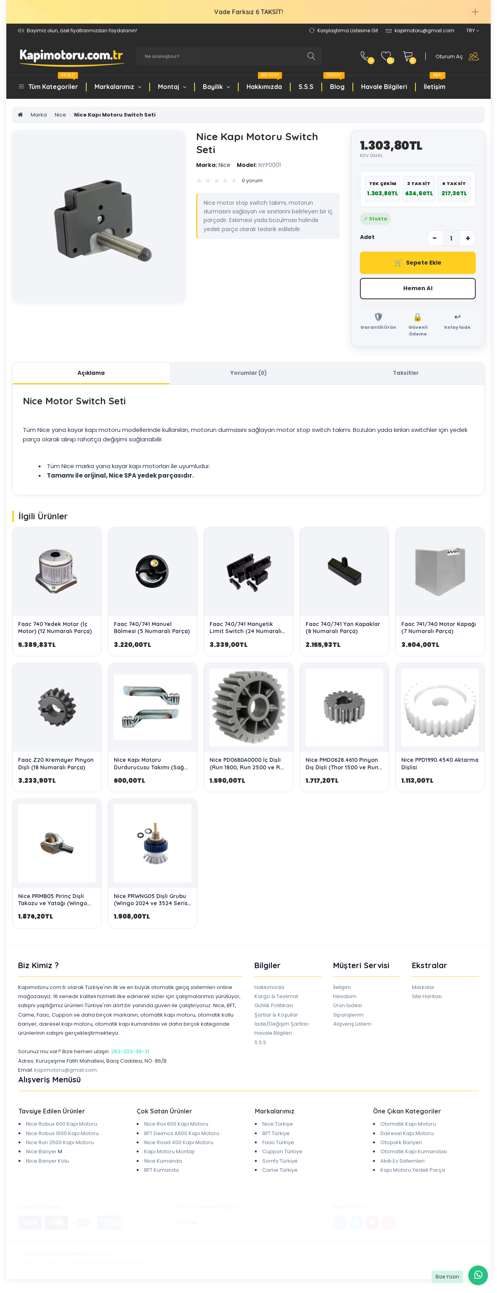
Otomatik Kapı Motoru (408, 1126)
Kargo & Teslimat (276, 998)
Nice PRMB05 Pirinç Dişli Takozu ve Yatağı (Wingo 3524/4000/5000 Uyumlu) (54, 905)
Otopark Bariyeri (401, 1144)
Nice (60, 115)
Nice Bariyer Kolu (47, 1163)
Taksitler (405, 374)
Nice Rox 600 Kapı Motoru (176, 1126)
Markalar (423, 989)
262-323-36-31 (130, 1054)
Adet (367, 237)
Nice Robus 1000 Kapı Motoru (62, 1135)
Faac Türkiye (278, 1144)
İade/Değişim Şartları (281, 1026)
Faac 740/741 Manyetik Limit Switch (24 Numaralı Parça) (246, 633)
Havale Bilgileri (384, 87)
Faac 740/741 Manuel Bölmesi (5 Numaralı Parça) (152, 630)
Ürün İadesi (347, 1007)
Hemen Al (418, 289)
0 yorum (252, 180)
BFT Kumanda (161, 1172)
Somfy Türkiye (280, 1163)
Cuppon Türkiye (282, 1154)
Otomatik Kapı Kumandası (413, 1154)
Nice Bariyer (41, 1154)
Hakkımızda (264, 82)
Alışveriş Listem (352, 1026)
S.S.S (306, 87)
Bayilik (216, 87)
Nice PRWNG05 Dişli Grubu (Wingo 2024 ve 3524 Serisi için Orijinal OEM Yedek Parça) (151, 909)
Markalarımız (118, 87)
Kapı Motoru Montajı (169, 1154)
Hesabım (344, 998)
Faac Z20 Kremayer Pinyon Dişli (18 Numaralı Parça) (56, 766)
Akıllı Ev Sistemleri (402, 1163)
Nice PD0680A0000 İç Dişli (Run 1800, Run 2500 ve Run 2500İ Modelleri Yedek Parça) (248, 773)
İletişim (434, 82)
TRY (472, 30)
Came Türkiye (280, 1172)
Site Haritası (427, 998)
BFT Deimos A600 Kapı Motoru (181, 1135)
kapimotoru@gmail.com (65, 1072)
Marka (39, 115)
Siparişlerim (348, 1017)
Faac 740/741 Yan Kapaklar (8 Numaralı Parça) (343, 630)
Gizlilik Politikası (273, 1007)
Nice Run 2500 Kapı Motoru (60, 1144)
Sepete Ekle (417, 263)
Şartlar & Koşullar (276, 1017)
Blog (334, 82)
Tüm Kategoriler (53, 82)
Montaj (172, 87)
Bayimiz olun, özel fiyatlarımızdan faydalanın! (82, 30)
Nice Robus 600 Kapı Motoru (61, 1126)
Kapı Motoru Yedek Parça (412, 1172)
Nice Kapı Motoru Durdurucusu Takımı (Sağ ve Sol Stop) (149, 769)
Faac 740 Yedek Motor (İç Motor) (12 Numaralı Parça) (55, 630)
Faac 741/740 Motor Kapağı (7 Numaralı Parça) (438, 630)
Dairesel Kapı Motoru (407, 1135)
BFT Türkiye (276, 1135)
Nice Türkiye (277, 1126)
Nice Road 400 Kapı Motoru (178, 1144)
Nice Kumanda (163, 1163)
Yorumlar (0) (248, 374)
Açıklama (91, 374)
